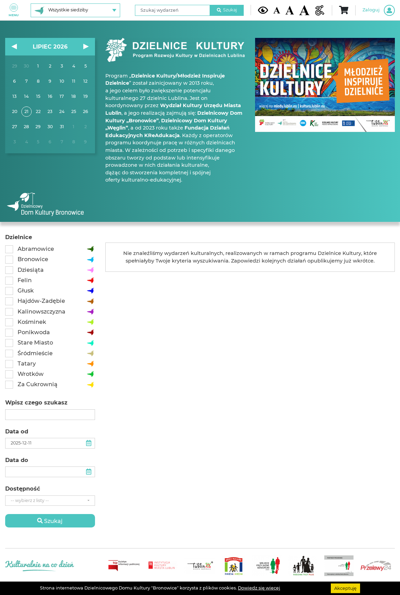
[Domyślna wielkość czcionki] (276, 10)
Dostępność (22, 488)
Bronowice (33, 259)
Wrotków (31, 373)
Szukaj (227, 9)
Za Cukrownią (37, 384)
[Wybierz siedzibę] (75, 10)
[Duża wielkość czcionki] (304, 10)
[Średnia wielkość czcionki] (289, 10)
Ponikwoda (34, 332)
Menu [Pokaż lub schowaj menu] (14, 10)
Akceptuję (345, 588)
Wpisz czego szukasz (36, 402)
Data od (16, 431)
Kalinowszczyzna (41, 311)
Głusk (26, 290)
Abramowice (36, 248)
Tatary (27, 363)
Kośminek (32, 321)
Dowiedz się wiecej (259, 588)
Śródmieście (35, 353)
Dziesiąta (31, 269)
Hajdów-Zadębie (41, 300)
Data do (16, 460)
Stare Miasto (35, 342)
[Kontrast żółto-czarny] (263, 10)
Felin (25, 280)
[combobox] (50, 500)
